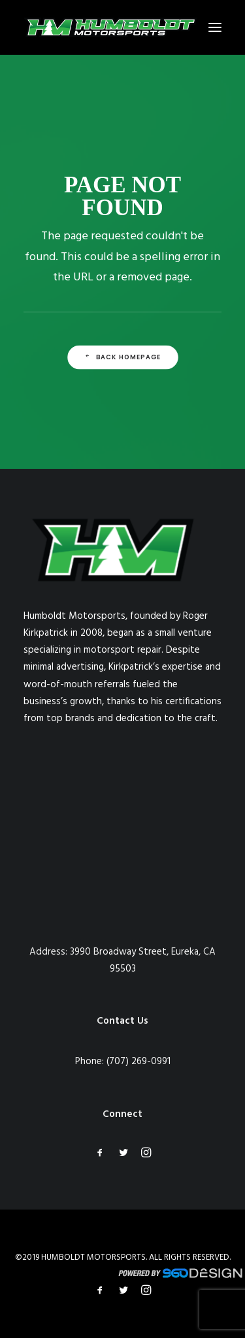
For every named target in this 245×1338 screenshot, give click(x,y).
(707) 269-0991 (138, 1061)
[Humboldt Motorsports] (110, 27)
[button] (215, 27)
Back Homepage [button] (122, 357)
